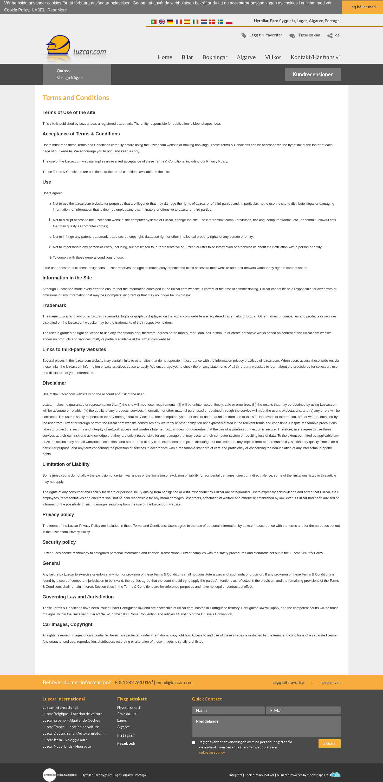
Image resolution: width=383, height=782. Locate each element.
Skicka (329, 742)
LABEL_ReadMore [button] (49, 10)
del (334, 35)
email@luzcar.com (174, 682)
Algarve (246, 56)
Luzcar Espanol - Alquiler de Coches (71, 720)
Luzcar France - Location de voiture (71, 726)
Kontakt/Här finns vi (315, 56)
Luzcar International (60, 707)
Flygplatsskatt (128, 707)
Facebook (126, 743)
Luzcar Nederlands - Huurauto (67, 746)
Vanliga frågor (69, 77)
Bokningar (215, 56)
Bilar (187, 56)
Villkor (273, 56)
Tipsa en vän (304, 35)
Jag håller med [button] (362, 7)
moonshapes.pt (324, 775)
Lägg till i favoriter (262, 35)
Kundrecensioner (313, 74)
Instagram (126, 735)
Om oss (63, 70)
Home (165, 56)
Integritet (235, 775)
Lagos (122, 720)
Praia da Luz (126, 713)
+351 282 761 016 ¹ (133, 682)
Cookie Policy (253, 775)
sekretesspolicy (212, 751)
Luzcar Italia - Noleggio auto (65, 739)
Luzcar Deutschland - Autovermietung (74, 733)
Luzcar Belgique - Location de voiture (72, 713)
